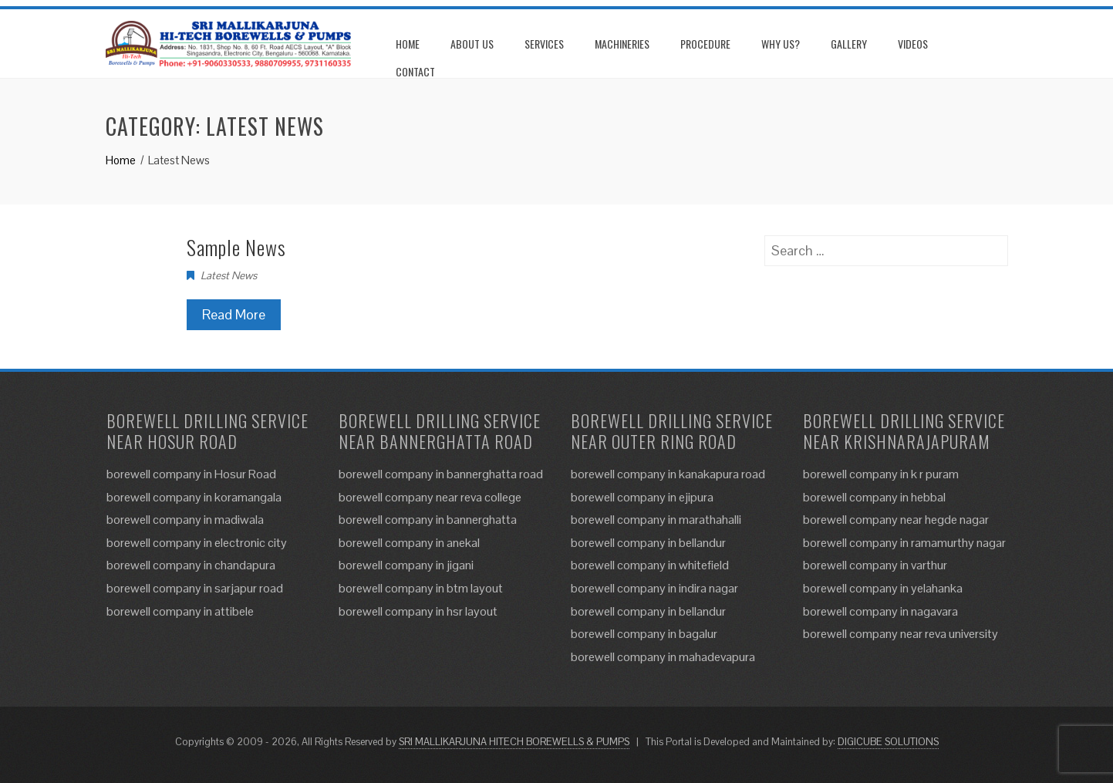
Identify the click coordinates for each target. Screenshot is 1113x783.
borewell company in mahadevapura (663, 657)
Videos (913, 43)
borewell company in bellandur (648, 543)
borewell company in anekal (409, 543)
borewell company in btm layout (421, 588)
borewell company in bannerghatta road (441, 474)
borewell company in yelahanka (883, 588)
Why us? (780, 43)
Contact (415, 71)
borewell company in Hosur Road (191, 474)
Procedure (705, 43)
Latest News (229, 275)
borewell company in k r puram (881, 474)
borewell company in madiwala (185, 519)
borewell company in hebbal (874, 497)
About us (472, 43)
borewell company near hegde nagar (896, 519)
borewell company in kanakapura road (668, 474)
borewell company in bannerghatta (428, 519)
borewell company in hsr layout (418, 611)
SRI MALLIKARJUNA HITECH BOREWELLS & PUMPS (514, 741)
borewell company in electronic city (196, 543)
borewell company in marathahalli (656, 519)
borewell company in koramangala (194, 497)
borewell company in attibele (180, 611)
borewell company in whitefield (650, 565)
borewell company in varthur (875, 565)
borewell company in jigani (406, 565)
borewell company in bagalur (644, 634)
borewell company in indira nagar (654, 588)
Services (544, 43)
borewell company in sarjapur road (194, 588)
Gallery (849, 43)
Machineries (622, 43)
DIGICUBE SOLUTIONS (888, 741)
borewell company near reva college (430, 497)
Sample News (236, 247)
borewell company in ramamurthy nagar (904, 543)
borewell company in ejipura (642, 497)
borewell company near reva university (900, 634)
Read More (233, 314)
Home (408, 43)
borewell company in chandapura (190, 565)
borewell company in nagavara (880, 611)
